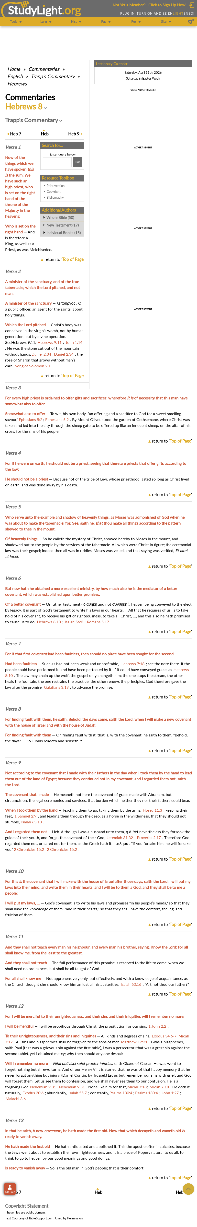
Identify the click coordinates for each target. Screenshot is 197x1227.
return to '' (64, 259)
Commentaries (43, 69)
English (15, 76)
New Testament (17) (62, 225)
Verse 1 (13, 147)
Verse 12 (14, 1006)
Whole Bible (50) (60, 217)
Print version (56, 186)
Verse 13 (14, 1120)
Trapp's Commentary (53, 76)
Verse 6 (13, 578)
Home (13, 69)
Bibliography (55, 197)
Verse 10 (14, 871)
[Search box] (57, 162)
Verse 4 (13, 453)
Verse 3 (13, 387)
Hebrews (17, 83)
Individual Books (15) (63, 232)
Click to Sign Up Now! (167, 4)
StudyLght (35, 10)
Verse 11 (14, 936)
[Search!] (77, 162)
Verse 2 (13, 271)
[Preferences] (191, 21)
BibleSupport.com (41, 1218)
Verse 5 (13, 506)
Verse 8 (13, 709)
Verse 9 (13, 762)
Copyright (54, 191)
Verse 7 (13, 643)
